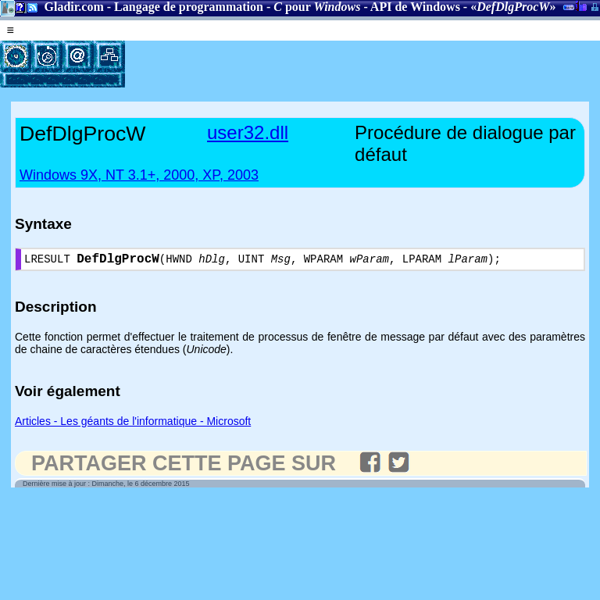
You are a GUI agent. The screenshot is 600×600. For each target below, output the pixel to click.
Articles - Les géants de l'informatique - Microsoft (133, 424)
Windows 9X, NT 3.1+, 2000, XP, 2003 (139, 175)
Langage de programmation (188, 6)
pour (316, 6)
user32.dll (247, 132)
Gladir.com (73, 6)
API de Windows (415, 6)
